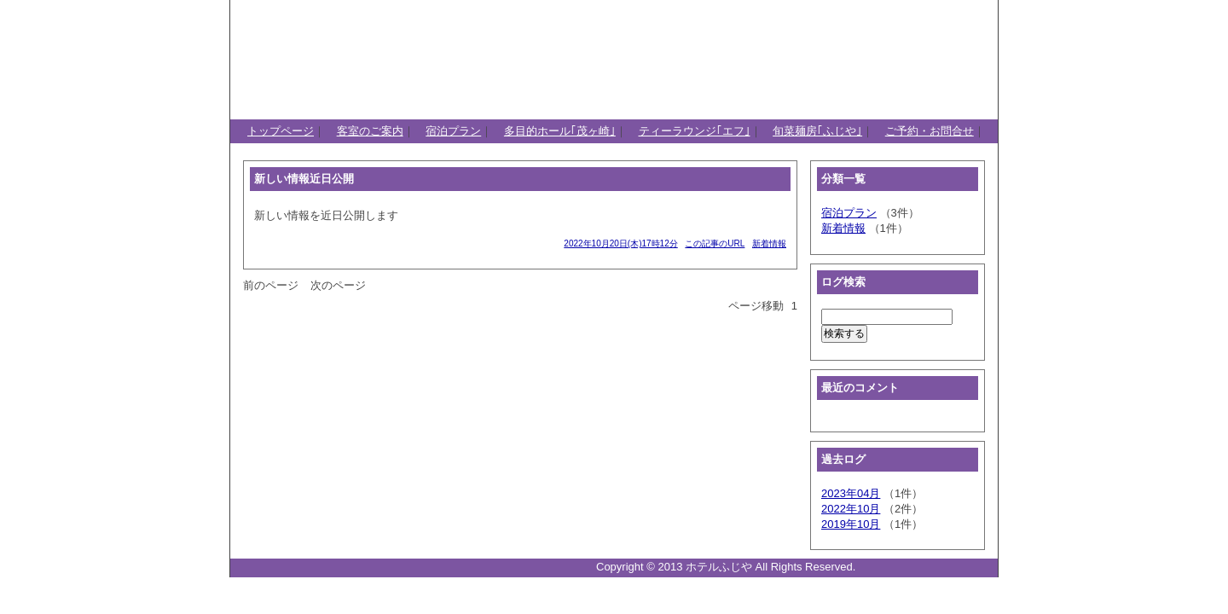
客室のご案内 (370, 131)
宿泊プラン (453, 131)
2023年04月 (850, 493)
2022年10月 (850, 508)
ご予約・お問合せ (929, 131)
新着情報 (769, 243)
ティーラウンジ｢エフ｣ (694, 131)
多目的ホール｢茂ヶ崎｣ (560, 131)
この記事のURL (714, 243)
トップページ (280, 131)
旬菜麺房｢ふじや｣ (817, 131)
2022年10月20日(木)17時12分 (620, 243)
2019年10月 (850, 524)
